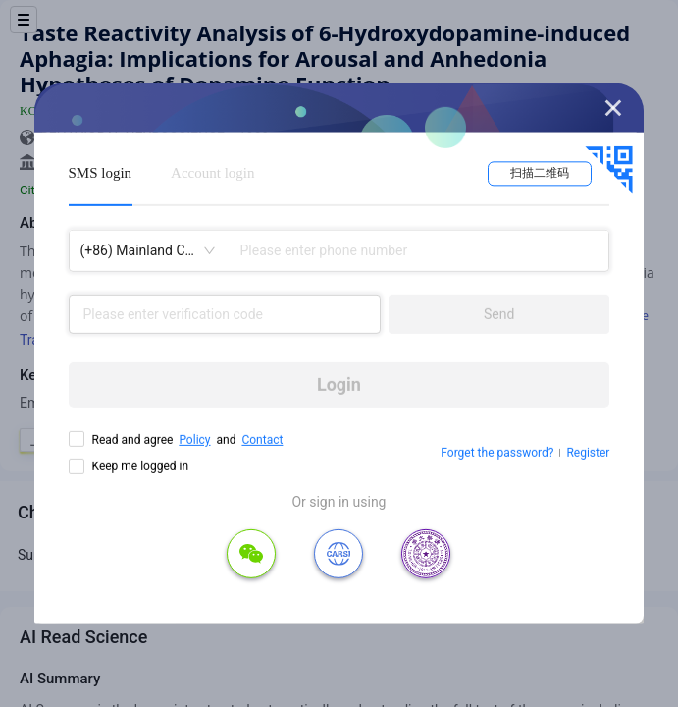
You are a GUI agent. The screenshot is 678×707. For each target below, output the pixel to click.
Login (339, 384)
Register (587, 453)
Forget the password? (497, 453)
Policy (194, 440)
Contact (262, 440)
